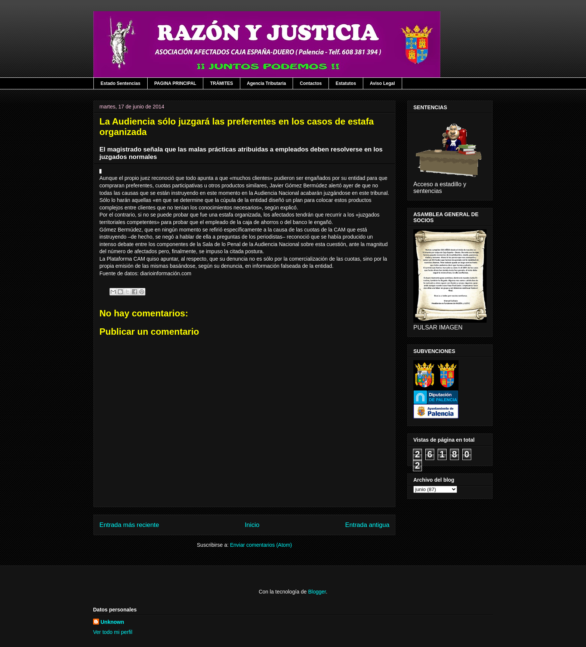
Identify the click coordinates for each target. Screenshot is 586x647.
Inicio (252, 524)
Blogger (317, 592)
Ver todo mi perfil (112, 632)
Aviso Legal (382, 83)
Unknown (112, 622)
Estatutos (346, 83)
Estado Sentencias (121, 83)
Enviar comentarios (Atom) (261, 545)
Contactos (311, 83)
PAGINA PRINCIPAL (175, 83)
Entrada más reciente (129, 524)
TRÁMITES (221, 83)
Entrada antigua (367, 524)
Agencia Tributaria (266, 83)
